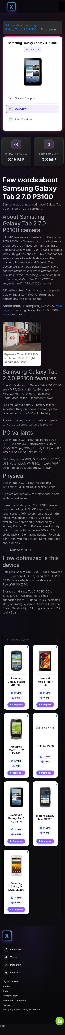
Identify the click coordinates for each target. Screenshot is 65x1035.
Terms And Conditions (14, 1007)
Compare (32, 49)
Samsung (30, 25)
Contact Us (9, 1012)
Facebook (12, 956)
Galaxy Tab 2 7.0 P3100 (20, 29)
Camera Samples (21, 98)
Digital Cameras (11, 988)
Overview (17, 108)
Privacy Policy (10, 1002)
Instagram (12, 972)
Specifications (20, 119)
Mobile (6, 993)
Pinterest (12, 979)
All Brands (12, 25)
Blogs (5, 998)
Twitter (11, 964)
